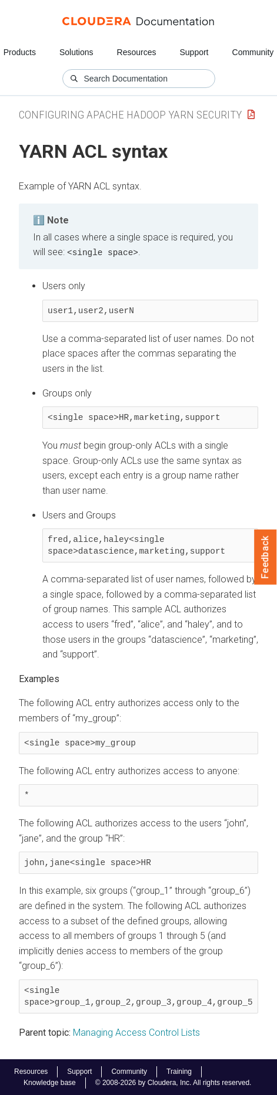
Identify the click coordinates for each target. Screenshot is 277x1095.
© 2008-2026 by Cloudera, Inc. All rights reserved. (173, 1082)
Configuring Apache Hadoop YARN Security (130, 114)
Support (193, 52)
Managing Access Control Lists (136, 1032)
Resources (136, 52)
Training (179, 1071)
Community (253, 52)
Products (20, 52)
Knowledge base (50, 1082)
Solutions (76, 52)
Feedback (265, 557)
